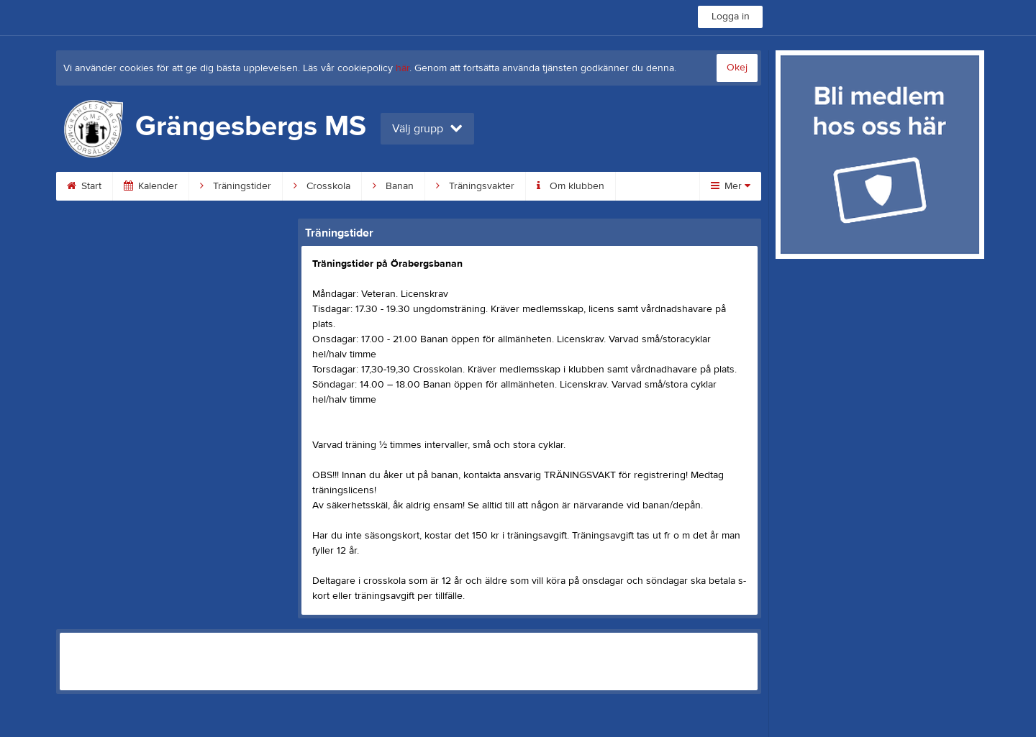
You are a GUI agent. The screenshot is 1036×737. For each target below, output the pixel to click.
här (402, 68)
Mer (730, 186)
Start (84, 186)
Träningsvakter (475, 186)
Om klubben (570, 186)
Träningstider (235, 186)
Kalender (151, 186)
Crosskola (322, 186)
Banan (393, 186)
